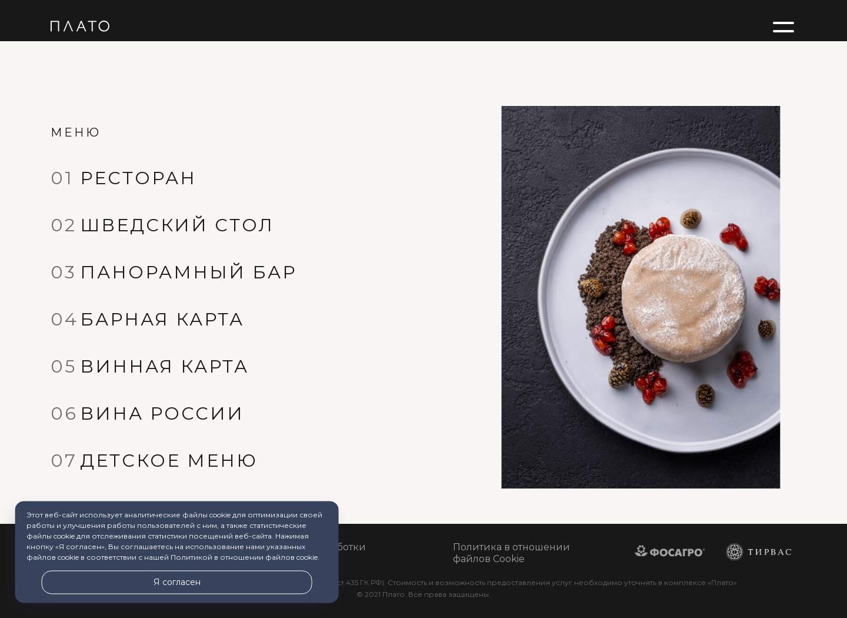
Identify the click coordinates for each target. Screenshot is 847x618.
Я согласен (177, 582)
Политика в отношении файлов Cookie (511, 552)
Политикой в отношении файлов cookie (244, 557)
